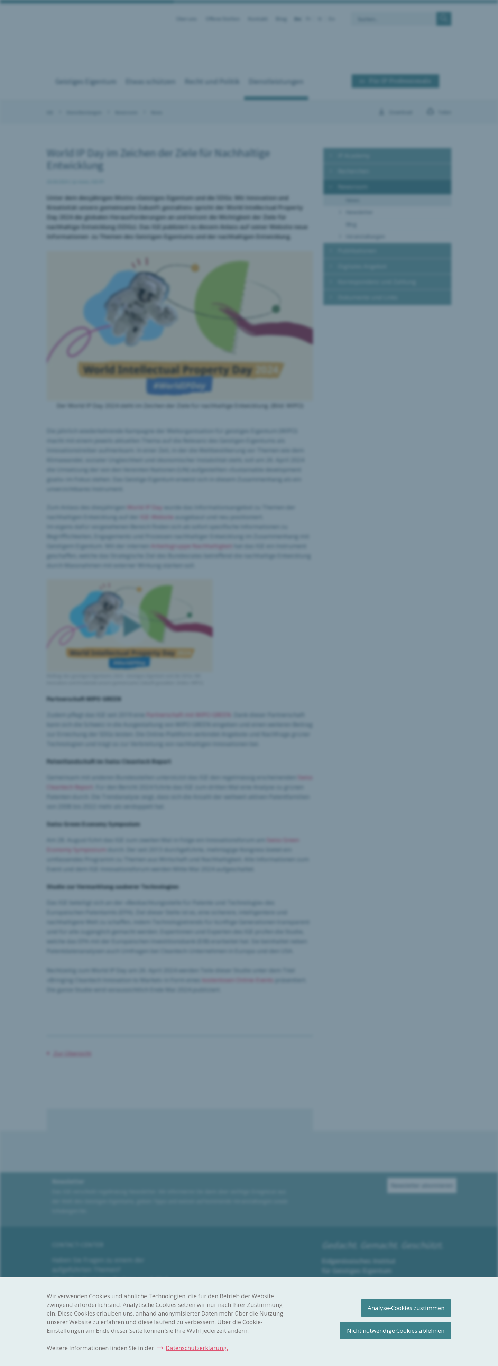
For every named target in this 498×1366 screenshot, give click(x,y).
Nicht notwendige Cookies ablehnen (395, 1331)
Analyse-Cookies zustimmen (406, 1308)
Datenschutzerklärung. (197, 1348)
